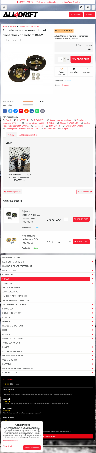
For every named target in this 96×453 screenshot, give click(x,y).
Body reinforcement (48, 313)
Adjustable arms (10, 291)
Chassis (8, 120)
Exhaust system (48, 373)
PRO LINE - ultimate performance (17, 266)
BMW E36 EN (22, 120)
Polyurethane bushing (48, 356)
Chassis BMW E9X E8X (69, 123)
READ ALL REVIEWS (48, 436)
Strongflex (48, 309)
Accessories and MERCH (48, 351)
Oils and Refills (48, 360)
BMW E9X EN (54, 126)
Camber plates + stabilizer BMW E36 (40, 123)
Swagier (65, 128)
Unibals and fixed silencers (15, 300)
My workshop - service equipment (48, 368)
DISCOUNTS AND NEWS (11, 257)
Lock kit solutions (11, 287)
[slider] (28, 101)
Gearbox (48, 334)
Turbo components (11, 343)
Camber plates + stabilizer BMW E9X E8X (22, 128)
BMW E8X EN (39, 120)
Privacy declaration (10, 440)
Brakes (48, 347)
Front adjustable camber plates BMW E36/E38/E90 (30, 239)
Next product (85, 191)
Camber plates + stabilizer (60, 120)
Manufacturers (50, 128)
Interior (48, 321)
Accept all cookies (32, 447)
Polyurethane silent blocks (48, 304)
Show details (8, 446)
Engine (48, 330)
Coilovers (48, 283)
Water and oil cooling (48, 338)
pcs (67, 219)
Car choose (38, 126)
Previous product (12, 191)
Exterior (48, 317)
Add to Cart (80, 59)
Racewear (48, 364)
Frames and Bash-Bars (48, 326)
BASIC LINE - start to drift (48, 262)
